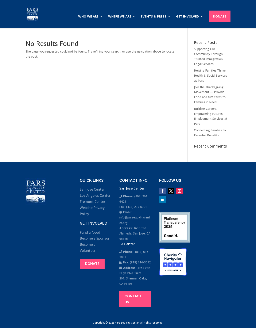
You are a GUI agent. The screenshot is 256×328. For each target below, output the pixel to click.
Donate (219, 16)
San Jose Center (92, 189)
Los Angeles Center (95, 195)
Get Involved (187, 16)
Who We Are (88, 16)
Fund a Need (90, 232)
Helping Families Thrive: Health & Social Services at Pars (210, 75)
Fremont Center (92, 201)
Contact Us (133, 299)
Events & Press (153, 16)
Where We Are (119, 16)
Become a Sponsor (94, 238)
